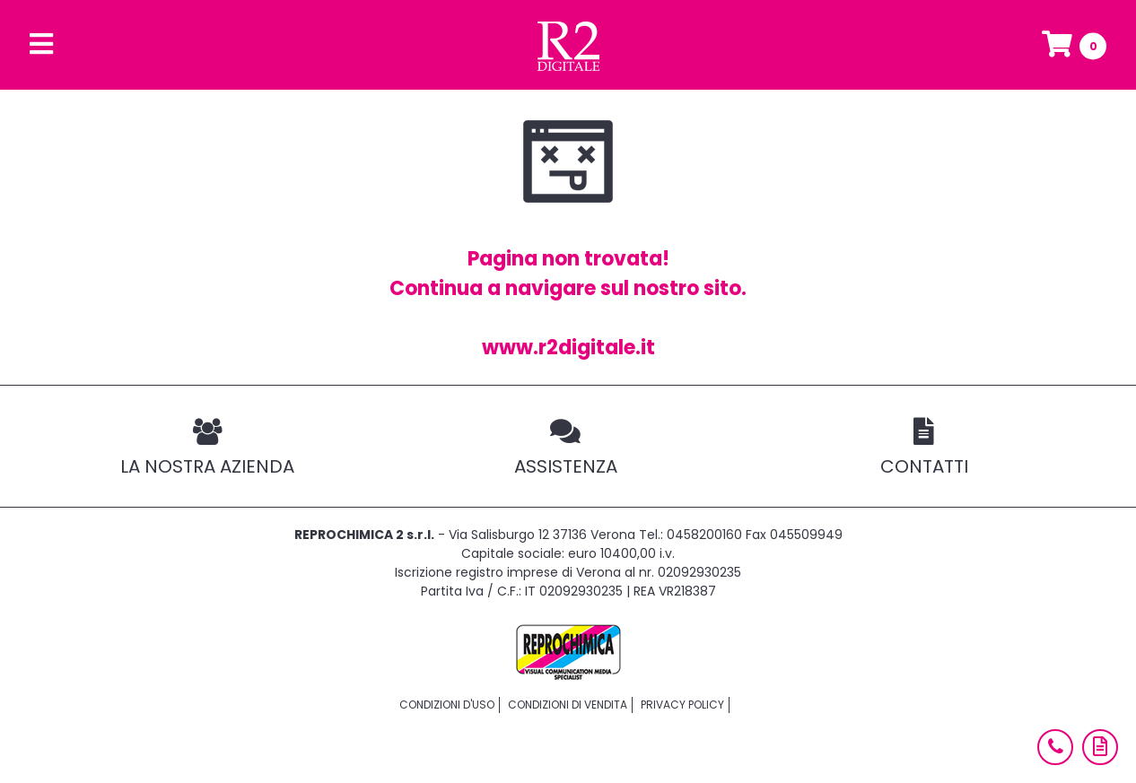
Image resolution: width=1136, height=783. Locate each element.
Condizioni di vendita (567, 704)
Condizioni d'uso (446, 704)
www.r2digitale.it (568, 347)
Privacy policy (682, 704)
